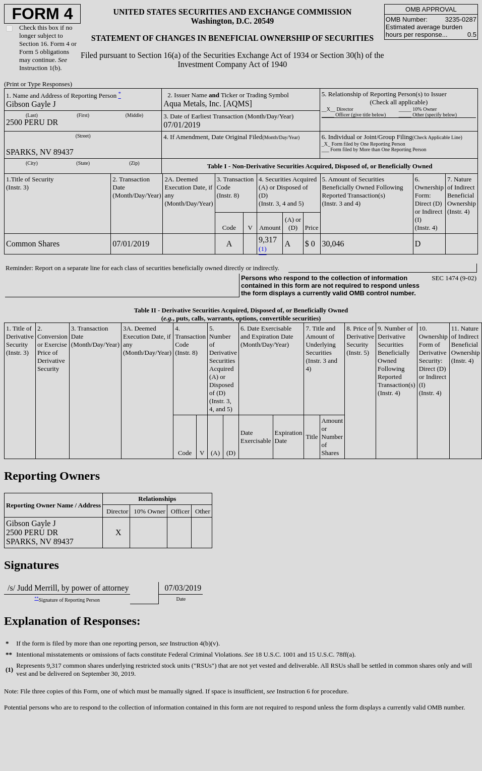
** (36, 598)
